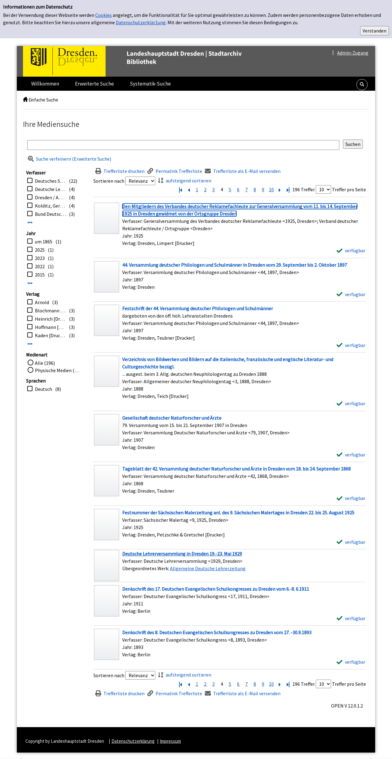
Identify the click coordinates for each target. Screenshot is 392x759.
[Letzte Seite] (288, 189)
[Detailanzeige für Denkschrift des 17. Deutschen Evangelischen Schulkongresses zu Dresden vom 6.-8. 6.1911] (215, 589)
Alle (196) (45, 363)
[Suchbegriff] (183, 145)
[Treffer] (229, 565)
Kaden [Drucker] (50, 335)
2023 (40, 258)
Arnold (42, 302)
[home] (25, 100)
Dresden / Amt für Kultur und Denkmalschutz (50, 197)
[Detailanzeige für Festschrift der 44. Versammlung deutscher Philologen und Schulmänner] (197, 308)
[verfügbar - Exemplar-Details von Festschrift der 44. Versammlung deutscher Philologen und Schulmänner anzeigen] (351, 345)
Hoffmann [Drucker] (50, 327)
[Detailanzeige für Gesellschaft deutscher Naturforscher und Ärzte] (171, 418)
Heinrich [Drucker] (50, 319)
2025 (40, 250)
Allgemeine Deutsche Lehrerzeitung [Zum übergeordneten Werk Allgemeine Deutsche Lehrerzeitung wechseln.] (208, 568)
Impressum (170, 741)
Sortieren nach (108, 181)
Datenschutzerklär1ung (141, 22)
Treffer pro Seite (349, 189)
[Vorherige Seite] (188, 189)
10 (271, 189)
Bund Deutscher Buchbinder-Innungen (50, 214)
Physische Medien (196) (58, 370)
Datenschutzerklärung (133, 741)
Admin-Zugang (352, 53)
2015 (40, 275)
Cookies (103, 15)
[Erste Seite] (180, 189)
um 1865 (43, 241)
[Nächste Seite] (279, 189)
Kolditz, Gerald (50, 206)
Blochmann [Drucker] (50, 310)
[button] (362, 84)
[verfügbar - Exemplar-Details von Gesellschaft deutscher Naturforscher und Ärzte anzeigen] (351, 454)
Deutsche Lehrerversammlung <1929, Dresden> (50, 189)
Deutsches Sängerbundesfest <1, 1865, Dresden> (50, 181)
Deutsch (43, 389)
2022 (40, 266)
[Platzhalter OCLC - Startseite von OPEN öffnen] (145, 61)
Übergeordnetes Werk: (146, 568)
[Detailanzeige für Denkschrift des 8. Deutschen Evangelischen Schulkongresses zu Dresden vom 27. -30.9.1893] (216, 632)
